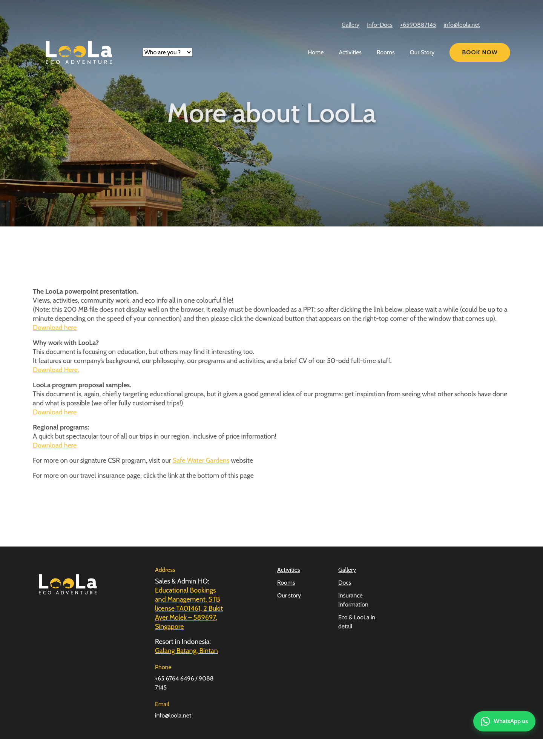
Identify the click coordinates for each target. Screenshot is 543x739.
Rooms (386, 52)
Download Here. (56, 370)
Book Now (480, 52)
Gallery (350, 24)
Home (316, 52)
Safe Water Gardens (201, 460)
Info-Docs (380, 24)
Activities (350, 52)
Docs (344, 582)
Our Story (422, 52)
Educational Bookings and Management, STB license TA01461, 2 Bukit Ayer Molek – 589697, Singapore (189, 608)
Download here (55, 327)
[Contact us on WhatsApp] (504, 721)
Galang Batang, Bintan (186, 651)
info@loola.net (462, 24)
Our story (289, 595)
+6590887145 (418, 24)
